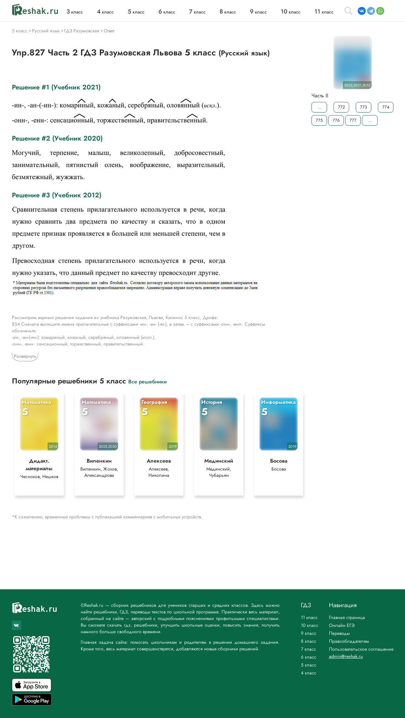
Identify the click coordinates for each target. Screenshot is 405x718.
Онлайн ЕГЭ (342, 625)
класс (74, 12)
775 (319, 120)
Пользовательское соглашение (361, 649)
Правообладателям (349, 641)
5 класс (308, 665)
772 (341, 107)
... (319, 107)
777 (352, 120)
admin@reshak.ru (346, 656)
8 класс (308, 641)
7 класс (308, 649)
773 (363, 107)
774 (385, 107)
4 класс (308, 672)
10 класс (309, 625)
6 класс (308, 657)
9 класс (308, 633)
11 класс (309, 617)
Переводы (339, 633)
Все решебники (147, 381)
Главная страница (347, 617)
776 (336, 120)
